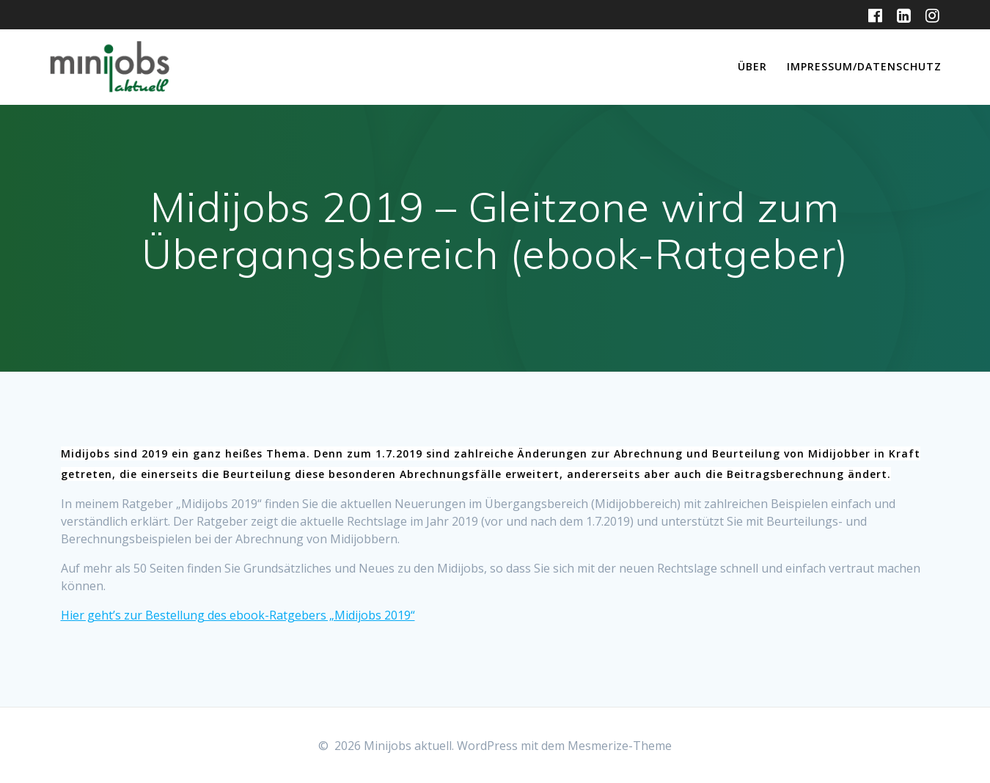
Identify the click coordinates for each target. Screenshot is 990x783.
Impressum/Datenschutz (864, 66)
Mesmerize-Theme (620, 746)
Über (752, 66)
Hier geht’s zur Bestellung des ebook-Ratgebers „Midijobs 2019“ (238, 615)
